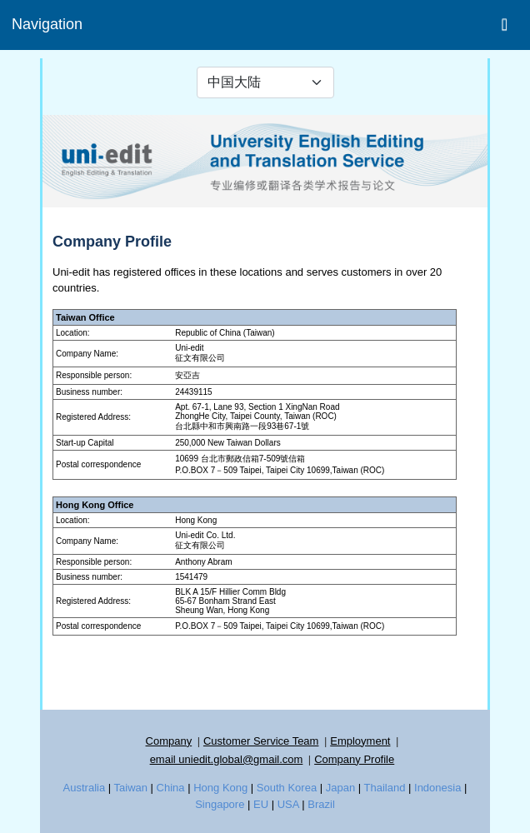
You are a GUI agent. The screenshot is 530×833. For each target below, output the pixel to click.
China (171, 787)
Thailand (385, 787)
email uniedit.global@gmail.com (226, 759)
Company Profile (354, 759)
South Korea (287, 787)
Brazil (321, 804)
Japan (340, 787)
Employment (360, 741)
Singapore (219, 804)
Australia (84, 787)
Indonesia (437, 787)
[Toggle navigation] (504, 24)
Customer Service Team (260, 741)
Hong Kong (220, 787)
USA (288, 804)
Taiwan (131, 787)
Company (169, 741)
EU (260, 804)
